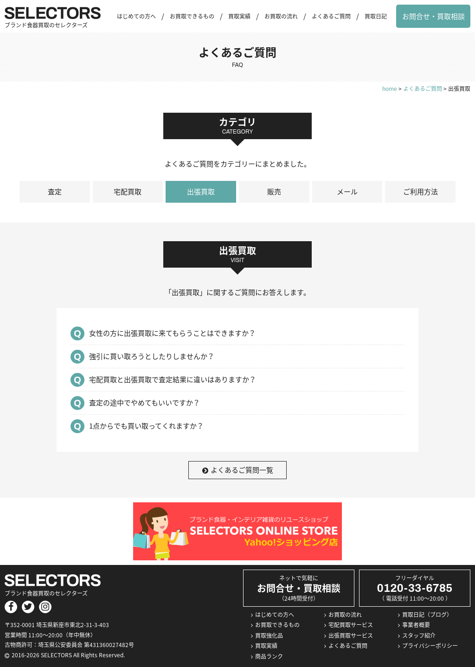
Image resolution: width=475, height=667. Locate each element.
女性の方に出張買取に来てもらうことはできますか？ (172, 333)
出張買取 (201, 191)
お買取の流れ (281, 16)
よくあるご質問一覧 (237, 470)
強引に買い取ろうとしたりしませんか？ (151, 356)
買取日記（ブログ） (427, 614)
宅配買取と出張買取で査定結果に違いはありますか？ (172, 379)
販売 (274, 191)
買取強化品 (269, 635)
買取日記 (376, 16)
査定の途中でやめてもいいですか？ (144, 403)
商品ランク (269, 656)
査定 (55, 191)
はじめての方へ (136, 16)
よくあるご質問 (331, 16)
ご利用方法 (420, 191)
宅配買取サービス (350, 625)
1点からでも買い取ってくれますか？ (146, 426)
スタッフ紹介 (419, 635)
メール (347, 191)
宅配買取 (127, 191)
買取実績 (239, 16)
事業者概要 (416, 625)
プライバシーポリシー (430, 645)
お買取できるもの (192, 16)
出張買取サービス (350, 635)
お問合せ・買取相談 (433, 16)
